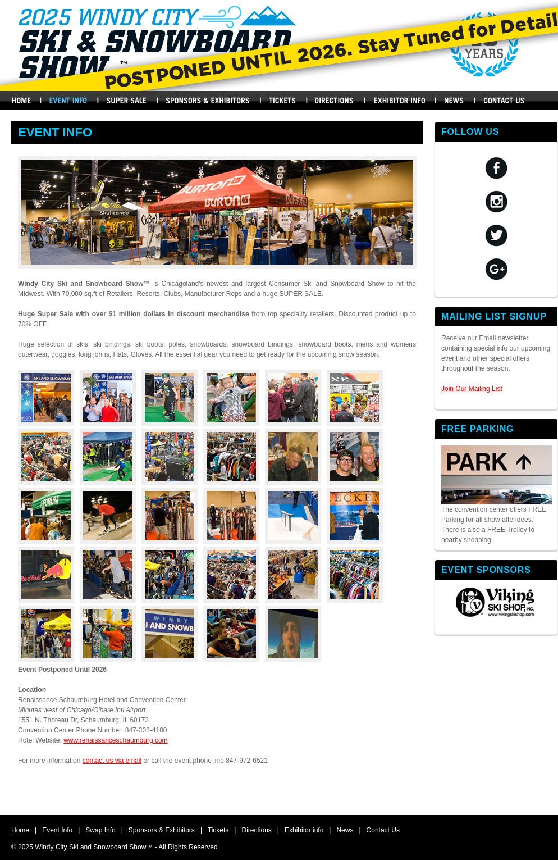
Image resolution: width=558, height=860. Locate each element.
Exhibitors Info (399, 100)
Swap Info (126, 100)
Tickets (218, 830)
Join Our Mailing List (471, 389)
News (454, 100)
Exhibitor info (304, 830)
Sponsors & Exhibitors (207, 100)
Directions (335, 100)
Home (21, 100)
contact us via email (112, 761)
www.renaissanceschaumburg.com (115, 740)
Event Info (57, 830)
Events (68, 100)
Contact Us (504, 100)
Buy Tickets (282, 100)
